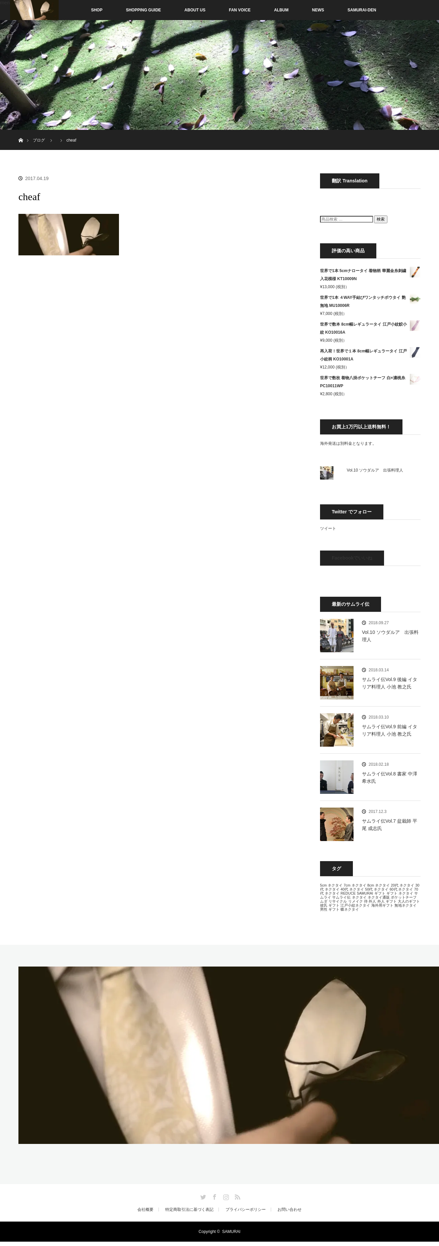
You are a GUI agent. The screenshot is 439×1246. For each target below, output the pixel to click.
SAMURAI (231, 1231)
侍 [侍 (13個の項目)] (366, 901)
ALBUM (281, 10)
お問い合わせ (289, 1210)
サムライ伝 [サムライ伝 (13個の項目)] (341, 897)
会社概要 (145, 1210)
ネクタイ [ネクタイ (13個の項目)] (359, 897)
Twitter (202, 1196)
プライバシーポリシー (246, 1210)
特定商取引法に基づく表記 (189, 1210)
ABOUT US (194, 10)
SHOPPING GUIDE (143, 10)
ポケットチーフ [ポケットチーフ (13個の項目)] (404, 897)
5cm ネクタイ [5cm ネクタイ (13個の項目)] (331, 885)
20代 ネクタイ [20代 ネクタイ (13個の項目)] (402, 885)
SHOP (83, 10)
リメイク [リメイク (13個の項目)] (355, 901)
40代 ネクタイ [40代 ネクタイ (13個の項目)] (352, 889)
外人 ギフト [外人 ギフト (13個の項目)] (387, 901)
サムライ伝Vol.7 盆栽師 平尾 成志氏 (389, 824)
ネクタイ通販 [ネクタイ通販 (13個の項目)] (379, 897)
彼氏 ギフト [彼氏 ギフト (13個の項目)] (329, 905)
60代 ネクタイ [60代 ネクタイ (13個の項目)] (401, 889)
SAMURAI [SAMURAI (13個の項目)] (365, 893)
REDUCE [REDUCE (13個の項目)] (348, 893)
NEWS (318, 10)
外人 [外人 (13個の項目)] (372, 901)
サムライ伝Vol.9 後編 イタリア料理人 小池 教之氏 (389, 683)
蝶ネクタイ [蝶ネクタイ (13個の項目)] (349, 909)
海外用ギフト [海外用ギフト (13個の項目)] (382, 905)
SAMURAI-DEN (362, 10)
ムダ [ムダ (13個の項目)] (323, 901)
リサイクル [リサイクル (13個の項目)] (337, 901)
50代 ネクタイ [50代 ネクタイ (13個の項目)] (376, 889)
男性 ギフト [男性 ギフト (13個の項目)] (329, 909)
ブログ (39, 140)
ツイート (328, 528)
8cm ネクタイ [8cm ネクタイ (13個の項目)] (378, 885)
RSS (237, 1196)
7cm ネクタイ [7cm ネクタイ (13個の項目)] (354, 885)
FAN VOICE (240, 10)
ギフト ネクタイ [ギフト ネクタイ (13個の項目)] (399, 893)
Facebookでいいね (352, 558)
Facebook (214, 1196)
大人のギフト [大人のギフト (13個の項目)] (409, 901)
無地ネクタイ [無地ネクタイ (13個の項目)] (405, 905)
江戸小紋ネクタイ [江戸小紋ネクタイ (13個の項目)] (355, 905)
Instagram (225, 1196)
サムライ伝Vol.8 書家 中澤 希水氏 (389, 777)
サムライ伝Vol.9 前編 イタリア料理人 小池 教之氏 (389, 730)
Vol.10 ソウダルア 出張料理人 (375, 470)
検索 (381, 219)
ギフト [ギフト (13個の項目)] (379, 893)
